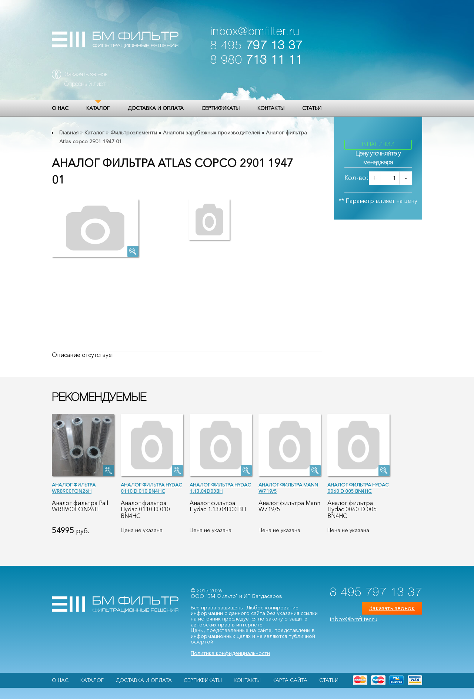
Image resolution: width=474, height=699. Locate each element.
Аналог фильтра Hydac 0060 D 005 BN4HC (358, 488)
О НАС (60, 108)
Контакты (270, 108)
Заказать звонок (86, 74)
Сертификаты (220, 108)
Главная (69, 132)
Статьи (311, 108)
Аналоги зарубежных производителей (211, 132)
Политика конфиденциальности (230, 653)
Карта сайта (290, 680)
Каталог (98, 108)
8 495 (256, 46)
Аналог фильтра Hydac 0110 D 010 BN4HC (151, 488)
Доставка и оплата (155, 108)
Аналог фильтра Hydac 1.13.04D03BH (220, 488)
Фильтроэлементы (133, 132)
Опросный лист (85, 84)
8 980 (256, 60)
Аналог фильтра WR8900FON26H (74, 488)
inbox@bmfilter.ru (255, 32)
